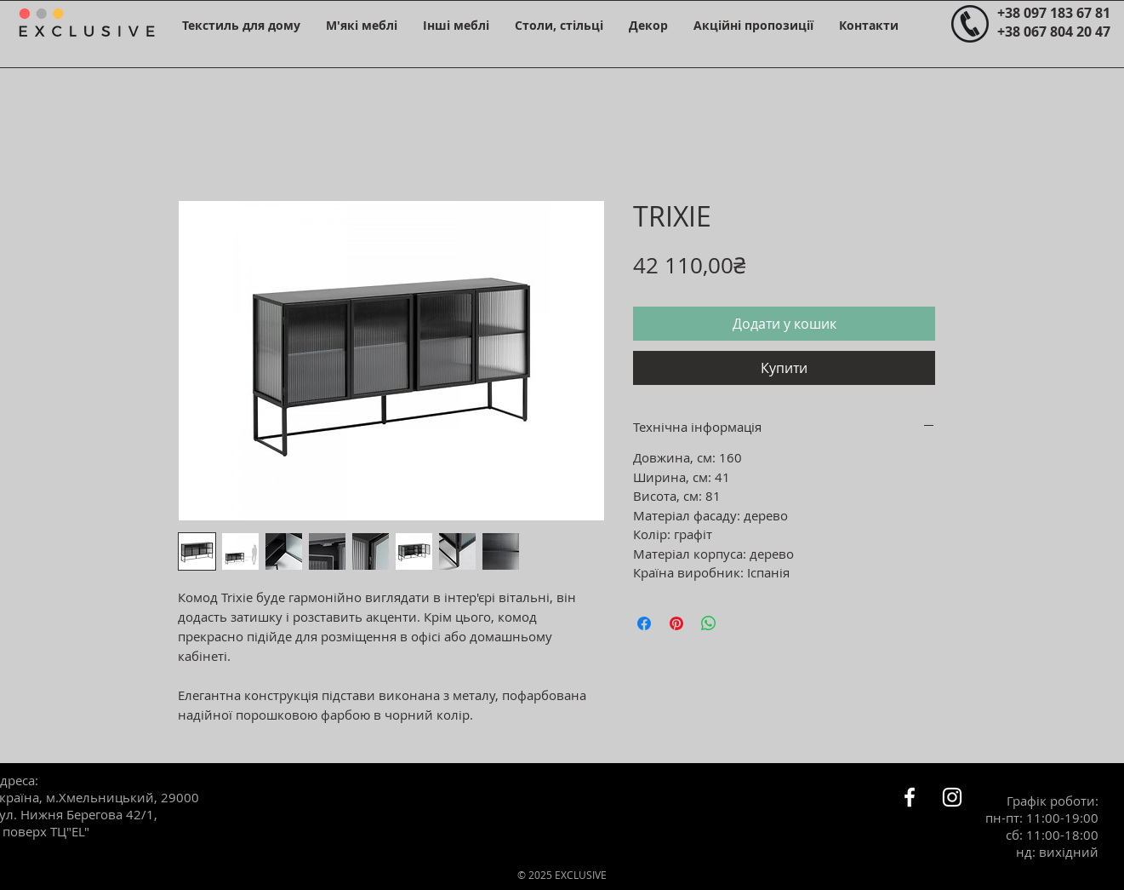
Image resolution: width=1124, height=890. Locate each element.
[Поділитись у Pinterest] (676, 623)
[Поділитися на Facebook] (644, 623)
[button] (241, 25)
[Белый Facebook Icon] (909, 797)
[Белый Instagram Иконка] (952, 797)
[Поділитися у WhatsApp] (709, 623)
